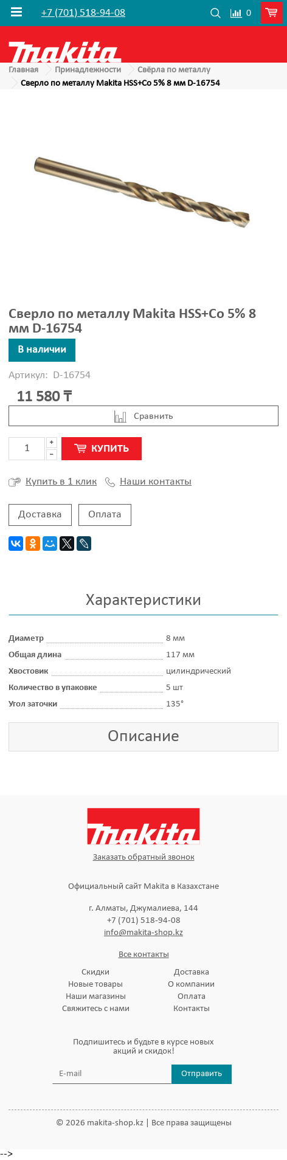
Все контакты (144, 954)
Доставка (40, 514)
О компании (191, 984)
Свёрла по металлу (173, 70)
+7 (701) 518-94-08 (83, 13)
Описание (143, 736)
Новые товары (95, 984)
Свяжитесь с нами (96, 1008)
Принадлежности (88, 70)
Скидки (95, 972)
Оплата (105, 514)
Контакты (191, 1008)
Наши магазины (96, 996)
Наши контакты (148, 482)
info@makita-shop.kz (143, 932)
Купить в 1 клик (53, 482)
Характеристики (143, 600)
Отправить (201, 1074)
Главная (23, 70)
